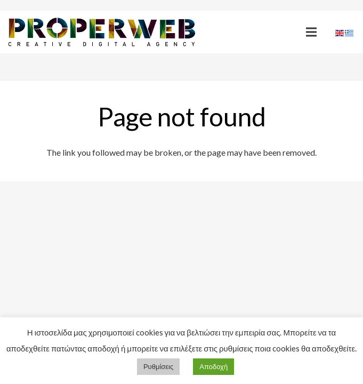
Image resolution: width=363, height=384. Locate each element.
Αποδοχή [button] (213, 366)
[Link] (102, 32)
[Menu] (311, 32)
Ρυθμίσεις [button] (158, 366)
